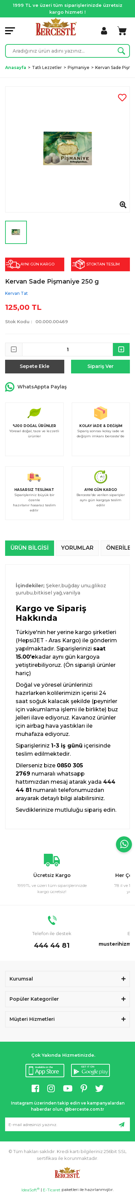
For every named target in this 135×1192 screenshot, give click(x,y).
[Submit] (121, 1124)
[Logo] (56, 26)
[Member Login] (104, 31)
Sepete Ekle (34, 366)
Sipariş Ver (100, 366)
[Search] (67, 51)
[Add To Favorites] (122, 97)
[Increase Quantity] (121, 349)
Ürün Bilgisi (30, 548)
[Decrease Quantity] (13, 349)
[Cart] (122, 31)
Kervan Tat (16, 293)
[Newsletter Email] (67, 1124)
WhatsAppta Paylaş (36, 387)
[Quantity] (67, 349)
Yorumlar (77, 548)
